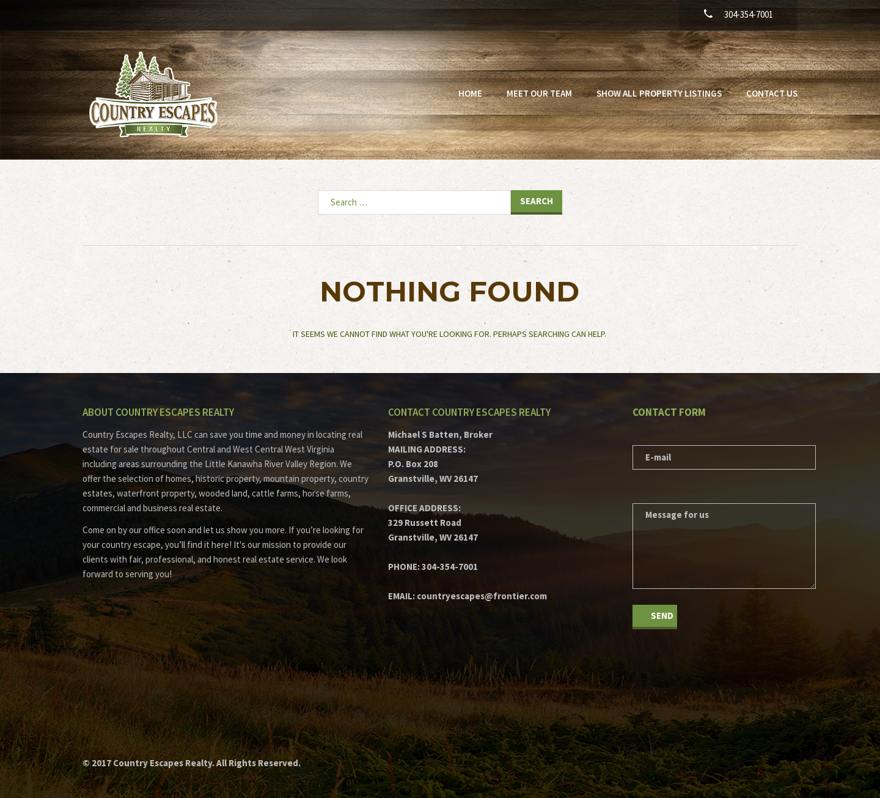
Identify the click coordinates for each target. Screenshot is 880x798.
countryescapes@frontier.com (482, 596)
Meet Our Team (539, 93)
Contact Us (772, 93)
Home (470, 93)
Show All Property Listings (659, 93)
